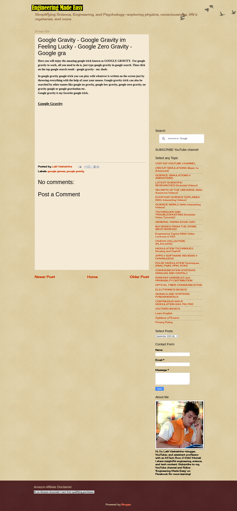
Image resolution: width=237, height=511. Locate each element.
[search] (181, 139)
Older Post (139, 277)
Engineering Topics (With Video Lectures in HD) (175, 235)
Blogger (126, 504)
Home (92, 277)
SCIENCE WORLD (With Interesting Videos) (178, 206)
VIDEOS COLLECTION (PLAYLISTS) (170, 242)
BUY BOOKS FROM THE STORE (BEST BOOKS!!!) (176, 228)
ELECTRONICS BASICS (171, 289)
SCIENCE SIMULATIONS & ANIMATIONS (173, 177)
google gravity (75, 171)
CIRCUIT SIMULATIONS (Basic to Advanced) (177, 169)
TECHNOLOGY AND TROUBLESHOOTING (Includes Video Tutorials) (175, 215)
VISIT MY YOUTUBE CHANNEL (175, 163)
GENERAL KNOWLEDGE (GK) (175, 222)
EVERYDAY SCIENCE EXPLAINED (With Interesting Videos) (177, 198)
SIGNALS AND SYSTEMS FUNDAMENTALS (172, 295)
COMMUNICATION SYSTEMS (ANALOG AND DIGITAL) (175, 272)
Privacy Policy (164, 322)
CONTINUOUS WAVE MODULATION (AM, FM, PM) (174, 303)
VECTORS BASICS (167, 308)
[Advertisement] (178, 77)
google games (56, 171)
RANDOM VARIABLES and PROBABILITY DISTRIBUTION (173, 279)
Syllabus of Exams (167, 317)
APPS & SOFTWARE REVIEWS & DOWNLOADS (176, 257)
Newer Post (45, 277)
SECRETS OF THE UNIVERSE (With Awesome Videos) (178, 191)
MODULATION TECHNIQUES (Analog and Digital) (174, 250)
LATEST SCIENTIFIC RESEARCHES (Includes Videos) (176, 184)
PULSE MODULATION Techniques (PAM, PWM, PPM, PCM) (177, 264)
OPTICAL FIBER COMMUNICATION (178, 285)
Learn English (163, 313)
